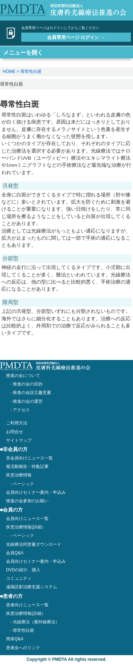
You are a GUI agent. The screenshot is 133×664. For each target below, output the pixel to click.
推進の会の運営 (28, 401)
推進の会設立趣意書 (32, 392)
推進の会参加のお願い (27, 500)
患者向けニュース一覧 (27, 604)
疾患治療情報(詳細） (26, 613)
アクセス (21, 409)
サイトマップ (19, 440)
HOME (9, 71)
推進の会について (23, 375)
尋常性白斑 (30, 71)
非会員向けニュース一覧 (29, 458)
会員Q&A (14, 552)
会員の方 (13, 510)
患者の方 (13, 596)
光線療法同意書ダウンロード (33, 544)
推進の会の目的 (28, 384)
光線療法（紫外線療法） (36, 621)
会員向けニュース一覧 (27, 518)
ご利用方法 (16, 422)
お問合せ (14, 431)
